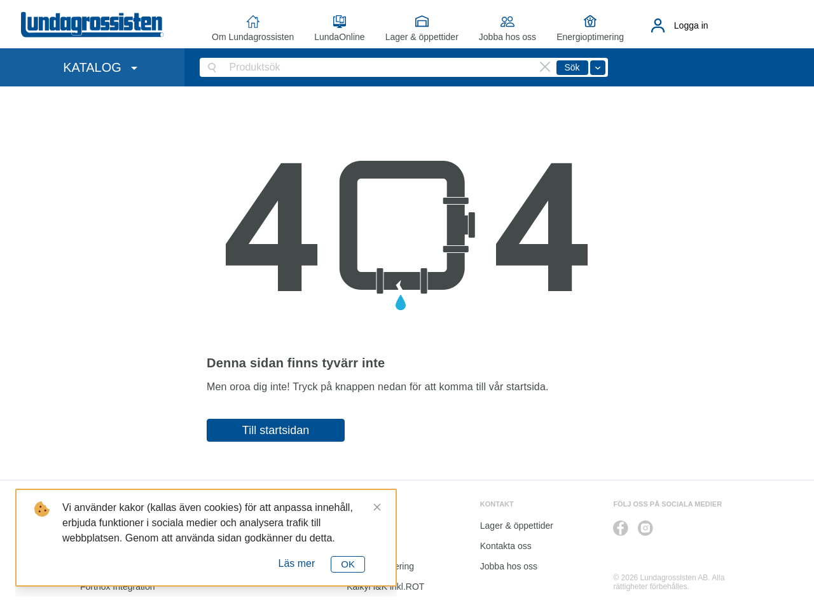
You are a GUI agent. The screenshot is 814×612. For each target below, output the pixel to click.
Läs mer (297, 563)
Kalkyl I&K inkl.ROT (385, 586)
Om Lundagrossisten (253, 37)
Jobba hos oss (507, 37)
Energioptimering (590, 37)
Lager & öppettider (422, 37)
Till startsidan (275, 430)
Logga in (691, 25)
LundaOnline (339, 37)
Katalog (361, 546)
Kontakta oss (506, 546)
